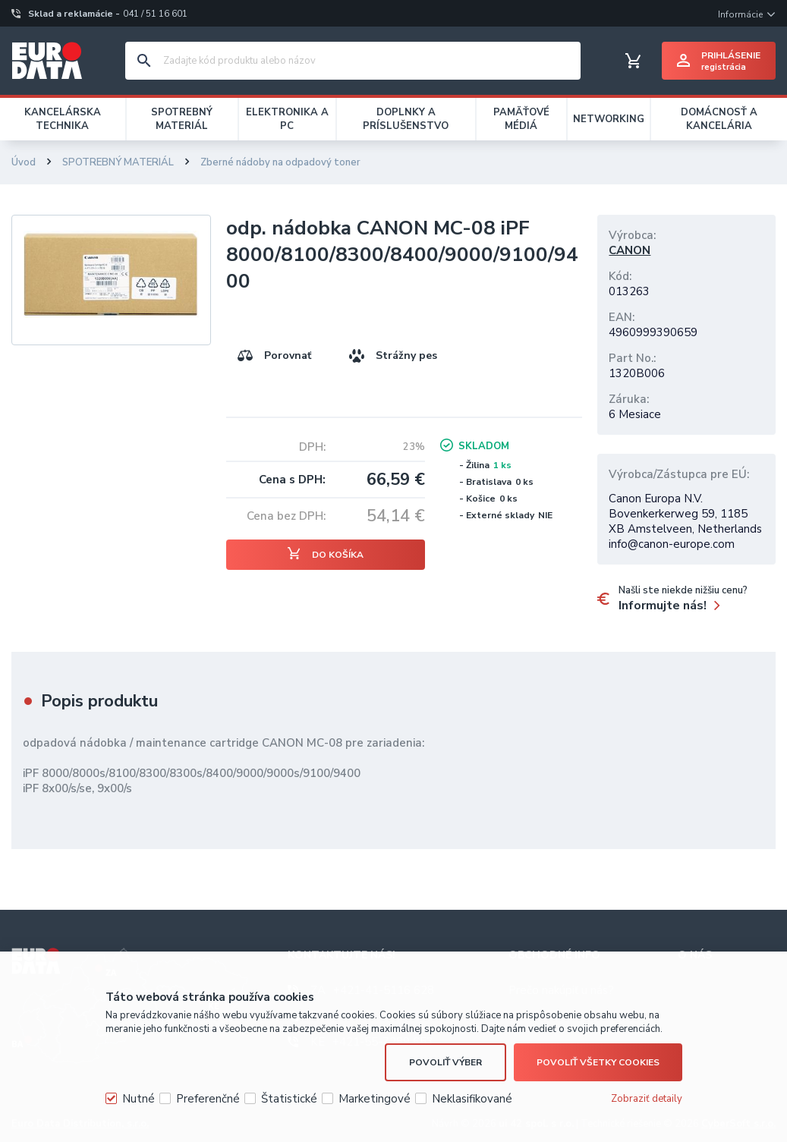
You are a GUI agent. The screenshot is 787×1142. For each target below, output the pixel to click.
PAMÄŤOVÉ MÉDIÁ (521, 119)
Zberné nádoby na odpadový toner (280, 162)
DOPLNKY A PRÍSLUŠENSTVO (406, 119)
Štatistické (289, 1098)
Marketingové (374, 1098)
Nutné (138, 1098)
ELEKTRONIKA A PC (287, 119)
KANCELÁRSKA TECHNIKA (62, 119)
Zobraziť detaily (646, 1099)
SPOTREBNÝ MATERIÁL (181, 119)
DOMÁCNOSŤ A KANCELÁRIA (719, 119)
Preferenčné (208, 1098)
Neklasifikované (472, 1098)
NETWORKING (608, 119)
